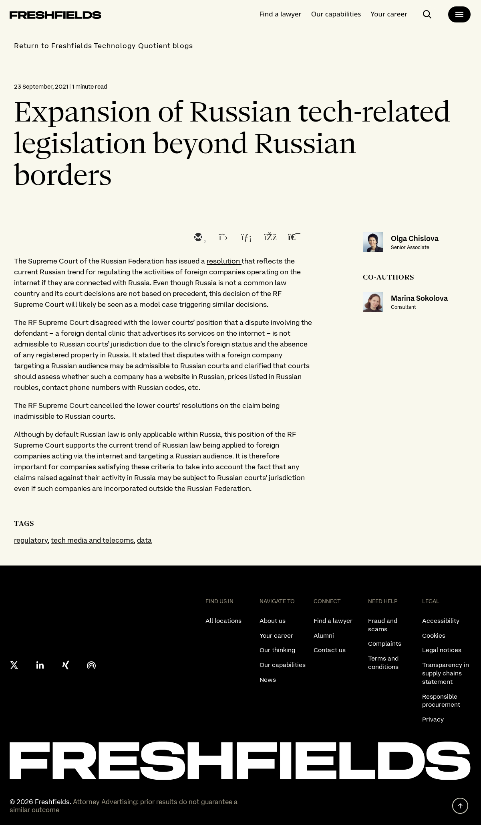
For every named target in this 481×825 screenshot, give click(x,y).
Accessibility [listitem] (440, 620)
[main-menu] (459, 14)
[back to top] (460, 806)
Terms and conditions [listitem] (383, 663)
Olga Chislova (415, 238)
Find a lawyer (281, 13)
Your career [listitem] (276, 635)
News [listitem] (268, 679)
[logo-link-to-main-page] (55, 16)
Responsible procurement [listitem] (441, 701)
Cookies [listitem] (433, 635)
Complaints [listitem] (384, 643)
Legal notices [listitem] (441, 650)
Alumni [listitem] (324, 635)
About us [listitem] (273, 620)
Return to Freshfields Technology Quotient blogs (103, 45)
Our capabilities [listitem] (283, 665)
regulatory (31, 540)
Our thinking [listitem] (277, 650)
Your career (388, 13)
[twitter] (221, 237)
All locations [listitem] (223, 620)
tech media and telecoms (92, 540)
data (144, 540)
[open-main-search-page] (427, 14)
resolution (224, 261)
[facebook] (269, 237)
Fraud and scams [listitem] (382, 625)
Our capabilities (336, 13)
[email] (197, 237)
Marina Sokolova (419, 298)
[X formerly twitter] (14, 665)
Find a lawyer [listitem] (333, 620)
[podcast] (91, 665)
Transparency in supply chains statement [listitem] (445, 673)
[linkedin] (245, 237)
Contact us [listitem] (330, 650)
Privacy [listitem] (433, 719)
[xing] (65, 665)
